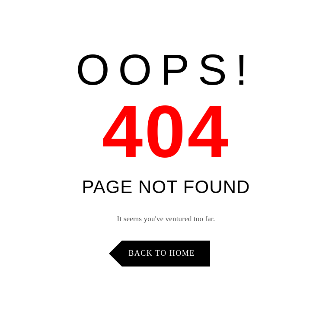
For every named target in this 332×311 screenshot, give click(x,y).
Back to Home (161, 253)
